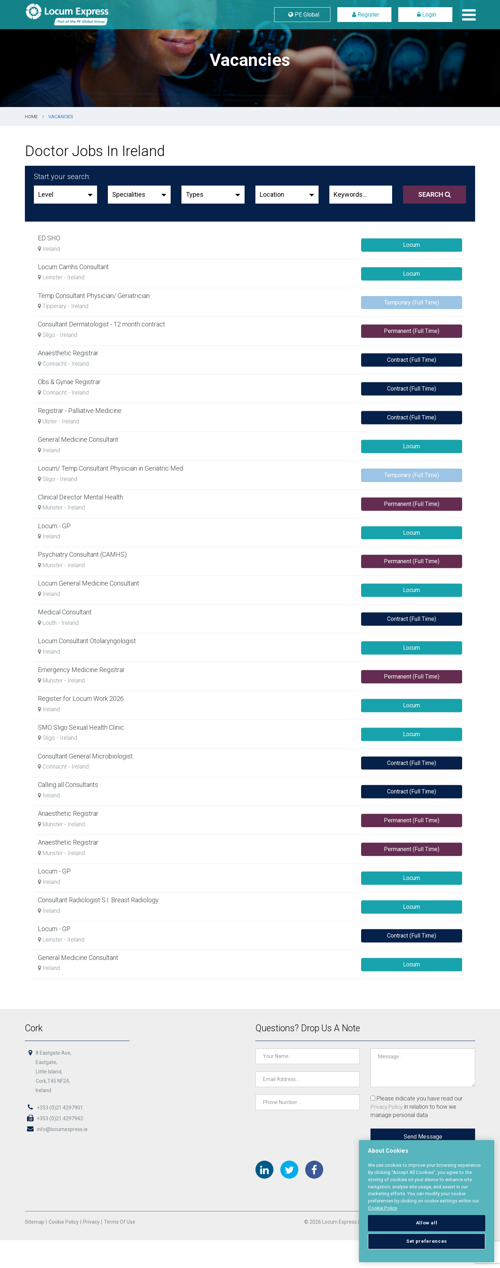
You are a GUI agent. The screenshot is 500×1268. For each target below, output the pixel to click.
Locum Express (84, 15)
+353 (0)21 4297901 (56, 1108)
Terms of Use (120, 1222)
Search (434, 194)
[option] (250, 53)
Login (425, 14)
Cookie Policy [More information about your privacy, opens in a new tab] (382, 1208)
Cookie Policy (65, 1222)
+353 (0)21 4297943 (56, 1119)
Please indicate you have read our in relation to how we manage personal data (415, 1107)
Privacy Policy (385, 1108)
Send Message (421, 1137)
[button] (65, 195)
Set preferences (426, 1241)
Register (364, 14)
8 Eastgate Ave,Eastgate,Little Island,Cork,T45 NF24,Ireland (55, 1072)
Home (31, 116)
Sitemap (37, 1222)
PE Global (302, 14)
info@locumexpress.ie (58, 1129)
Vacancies (60, 116)
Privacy (92, 1222)
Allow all (427, 1222)
